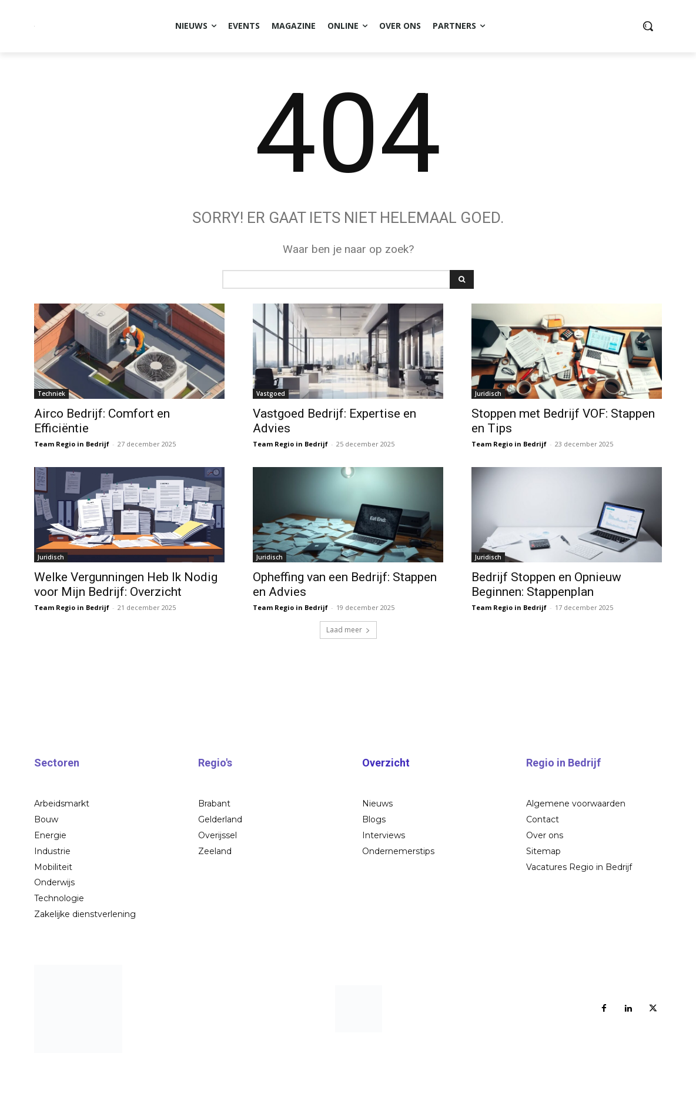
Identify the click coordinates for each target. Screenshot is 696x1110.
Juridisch (488, 439)
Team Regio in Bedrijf (71, 489)
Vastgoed (270, 439)
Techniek (51, 439)
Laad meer (348, 675)
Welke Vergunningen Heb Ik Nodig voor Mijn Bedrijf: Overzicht (126, 629)
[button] (648, 26)
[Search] (462, 324)
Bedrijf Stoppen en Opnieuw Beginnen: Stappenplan (546, 629)
